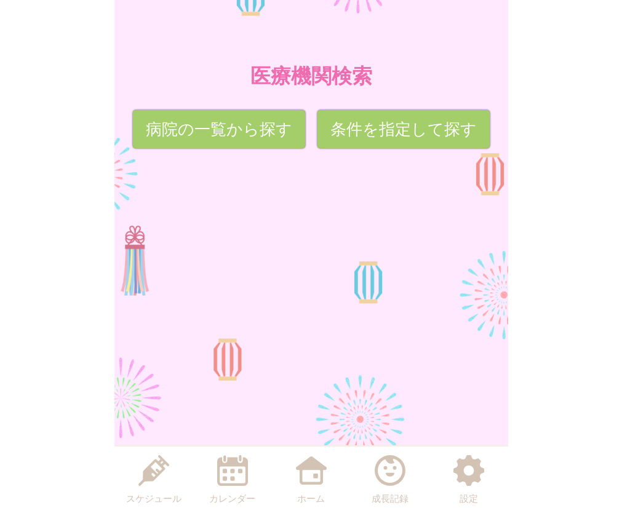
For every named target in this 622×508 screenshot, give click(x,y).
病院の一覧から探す (219, 129)
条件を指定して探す (403, 129)
